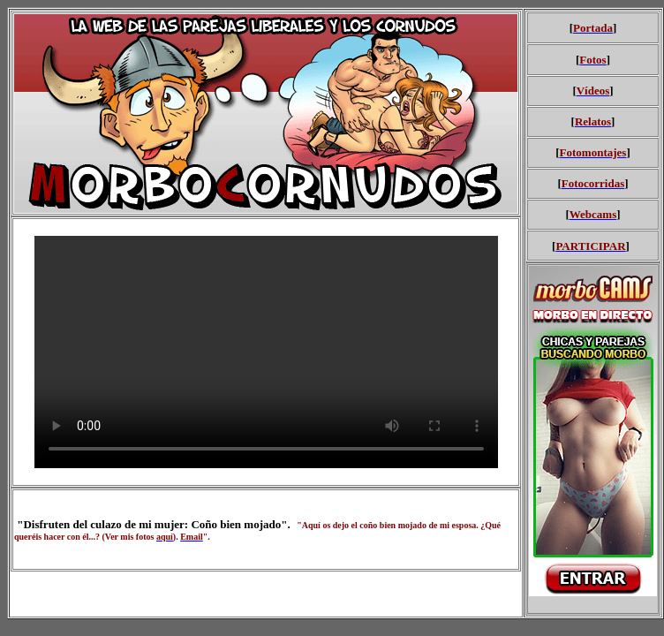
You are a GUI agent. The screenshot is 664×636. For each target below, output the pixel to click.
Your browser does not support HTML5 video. (266, 352)
